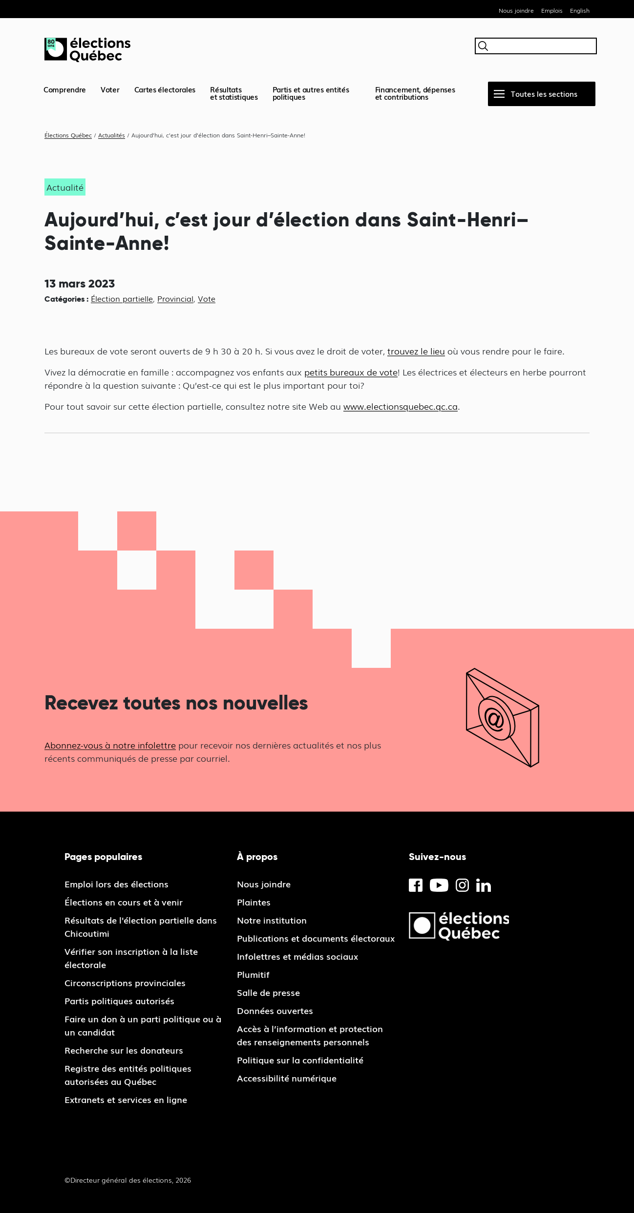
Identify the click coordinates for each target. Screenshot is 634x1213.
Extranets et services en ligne (125, 1099)
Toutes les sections (544, 93)
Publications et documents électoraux (316, 937)
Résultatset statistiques (234, 93)
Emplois (552, 10)
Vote (206, 298)
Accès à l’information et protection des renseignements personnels (310, 1035)
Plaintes (254, 901)
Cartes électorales (165, 89)
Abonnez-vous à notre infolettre (110, 744)
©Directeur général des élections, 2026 (127, 1180)
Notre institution (272, 919)
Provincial (175, 298)
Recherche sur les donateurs (123, 1049)
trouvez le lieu (416, 350)
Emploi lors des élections (116, 883)
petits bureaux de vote (351, 371)
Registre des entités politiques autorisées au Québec (127, 1074)
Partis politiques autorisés (119, 1000)
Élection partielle (122, 298)
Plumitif (253, 974)
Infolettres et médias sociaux (297, 955)
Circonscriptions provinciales (125, 982)
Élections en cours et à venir (123, 901)
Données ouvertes (275, 1010)
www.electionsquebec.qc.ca (400, 405)
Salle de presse (268, 992)
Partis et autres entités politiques (311, 93)
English (580, 10)
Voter (110, 89)
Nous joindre (516, 10)
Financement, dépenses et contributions (415, 93)
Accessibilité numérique (287, 1077)
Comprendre (64, 89)
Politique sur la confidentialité (300, 1059)
